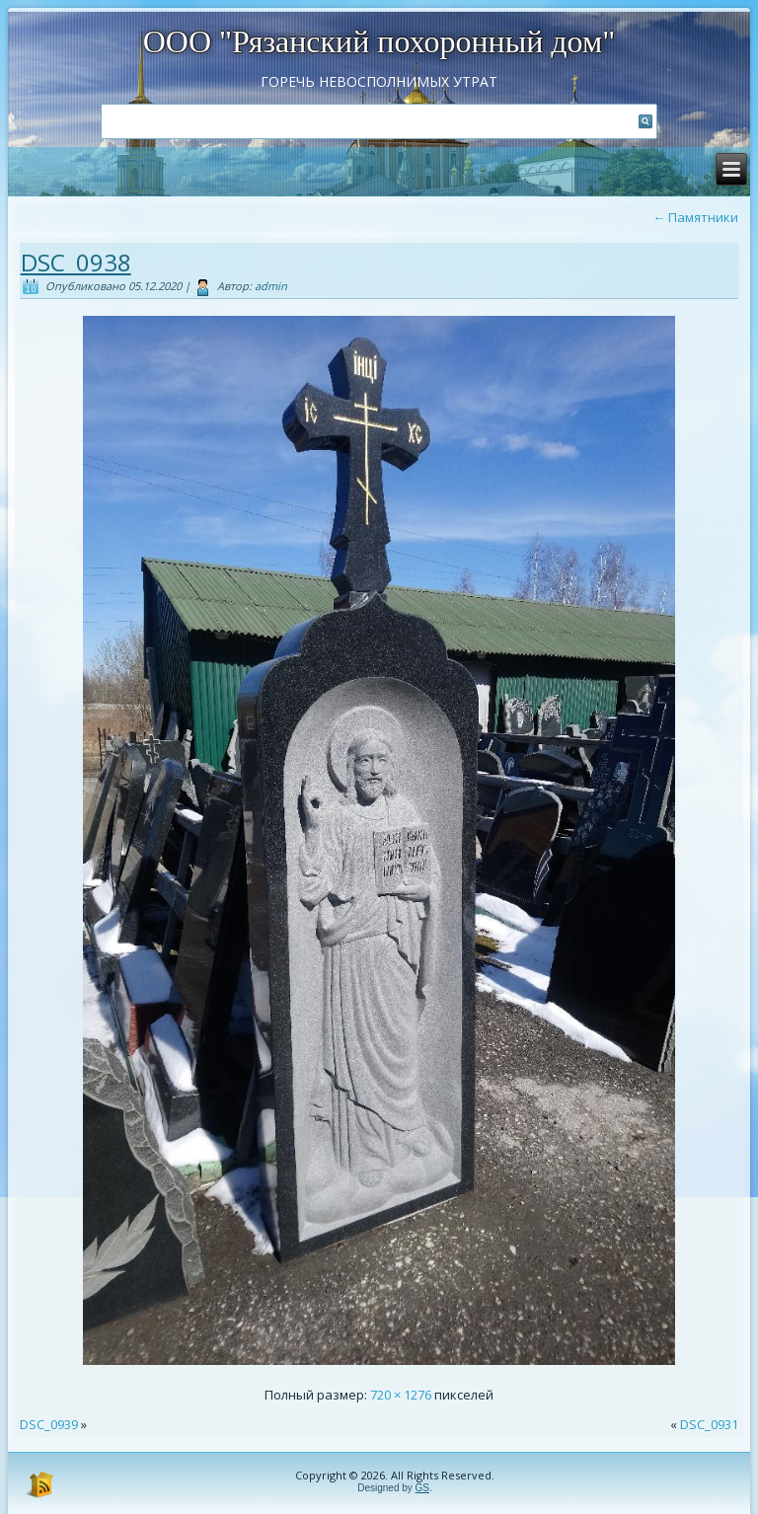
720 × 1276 (400, 1394)
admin (271, 285)
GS (422, 1487)
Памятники (695, 217)
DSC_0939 (49, 1424)
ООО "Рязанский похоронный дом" (379, 41)
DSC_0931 (709, 1424)
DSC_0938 (76, 262)
